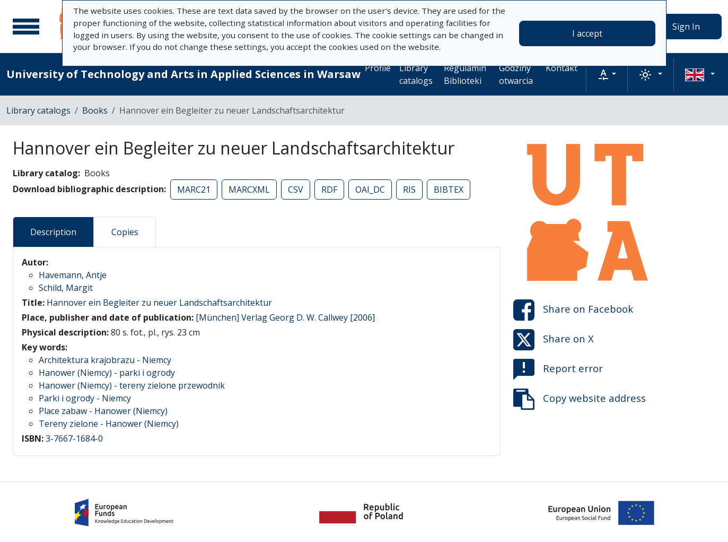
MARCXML (249, 189)
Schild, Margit (66, 288)
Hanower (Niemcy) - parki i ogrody (107, 372)
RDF (329, 189)
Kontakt (561, 68)
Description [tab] (53, 232)
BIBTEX (448, 189)
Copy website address (579, 399)
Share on (573, 310)
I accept (587, 33)
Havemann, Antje (73, 275)
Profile (378, 68)
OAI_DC (370, 189)
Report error (558, 369)
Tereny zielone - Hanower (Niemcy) (109, 423)
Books (95, 110)
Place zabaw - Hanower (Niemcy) (103, 411)
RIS (409, 189)
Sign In (686, 26)
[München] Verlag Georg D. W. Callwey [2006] (285, 317)
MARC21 (193, 189)
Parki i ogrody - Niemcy (85, 398)
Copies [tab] (124, 232)
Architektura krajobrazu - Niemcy (105, 360)
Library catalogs (416, 74)
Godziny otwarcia (516, 74)
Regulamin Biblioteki (465, 74)
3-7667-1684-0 (74, 438)
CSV (295, 189)
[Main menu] (26, 26)
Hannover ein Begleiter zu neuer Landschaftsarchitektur (159, 302)
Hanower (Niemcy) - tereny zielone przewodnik (132, 385)
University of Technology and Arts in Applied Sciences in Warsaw (183, 74)
